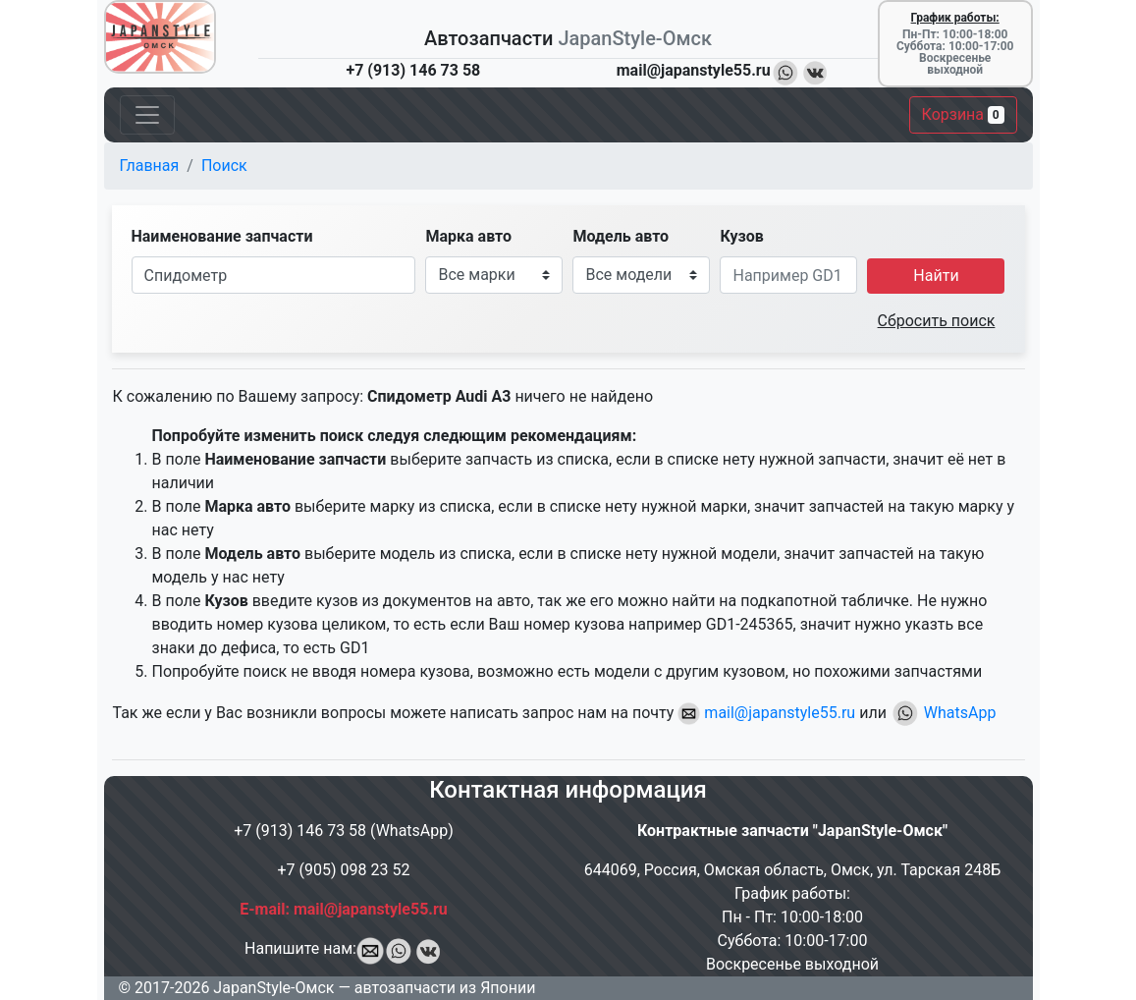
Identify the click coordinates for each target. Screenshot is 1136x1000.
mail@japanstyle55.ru (766, 712)
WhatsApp (944, 712)
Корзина (963, 114)
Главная (150, 165)
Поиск (224, 165)
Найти (935, 275)
